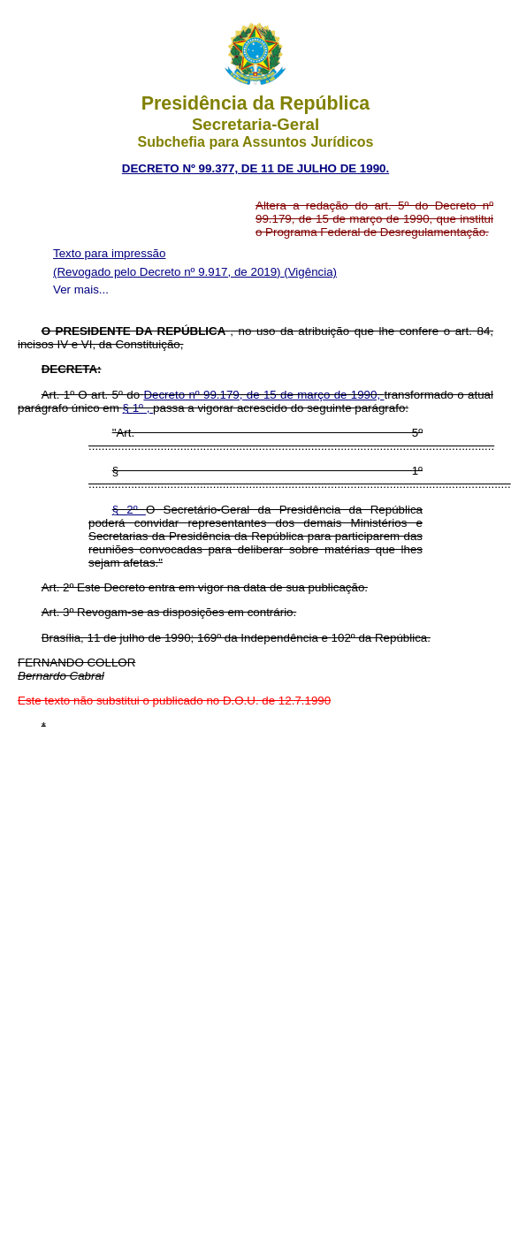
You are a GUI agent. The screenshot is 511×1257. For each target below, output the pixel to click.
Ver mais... (81, 289)
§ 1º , (138, 408)
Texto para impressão (109, 253)
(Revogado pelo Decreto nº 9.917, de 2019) (168, 271)
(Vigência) (310, 271)
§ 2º (129, 509)
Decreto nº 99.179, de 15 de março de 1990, (263, 394)
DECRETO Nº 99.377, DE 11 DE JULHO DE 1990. (255, 168)
